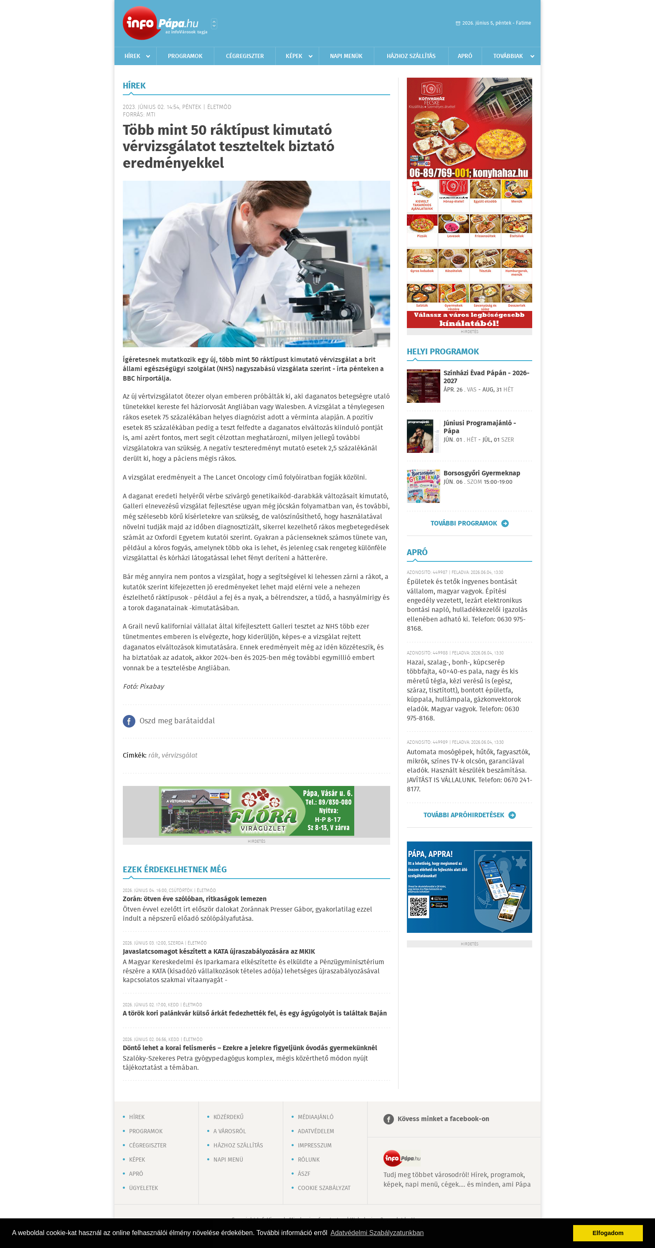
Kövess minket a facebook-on (443, 1119)
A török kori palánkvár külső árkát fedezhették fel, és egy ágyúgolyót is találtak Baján (255, 1013)
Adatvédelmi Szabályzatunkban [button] (377, 1232)
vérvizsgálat (180, 755)
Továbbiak (508, 56)
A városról (229, 1131)
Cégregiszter (245, 56)
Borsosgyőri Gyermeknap (482, 473)
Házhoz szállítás (411, 56)
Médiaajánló (316, 1117)
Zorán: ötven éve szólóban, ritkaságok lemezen (195, 899)
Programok (185, 56)
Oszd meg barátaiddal (177, 721)
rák (153, 755)
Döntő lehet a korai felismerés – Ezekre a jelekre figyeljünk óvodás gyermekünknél (250, 1048)
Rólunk (309, 1160)
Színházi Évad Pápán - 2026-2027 (487, 377)
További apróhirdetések (464, 815)
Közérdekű (228, 1117)
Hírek (132, 56)
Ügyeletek (143, 1188)
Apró (465, 56)
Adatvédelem (316, 1131)
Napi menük (346, 56)
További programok (464, 523)
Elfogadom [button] (608, 1233)
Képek (294, 56)
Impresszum (315, 1145)
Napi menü (228, 1160)
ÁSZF (304, 1174)
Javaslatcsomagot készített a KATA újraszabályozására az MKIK (219, 952)
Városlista (214, 23)
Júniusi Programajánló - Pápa (480, 427)
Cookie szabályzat (324, 1188)
